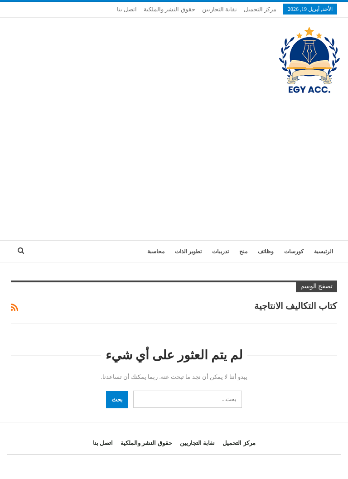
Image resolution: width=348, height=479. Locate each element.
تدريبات (220, 251)
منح (243, 251)
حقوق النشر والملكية (169, 9)
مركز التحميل (260, 9)
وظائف (266, 251)
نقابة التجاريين (219, 9)
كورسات (294, 251)
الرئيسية (323, 251)
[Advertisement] (174, 163)
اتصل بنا (127, 9)
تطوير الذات (188, 251)
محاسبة (155, 251)
